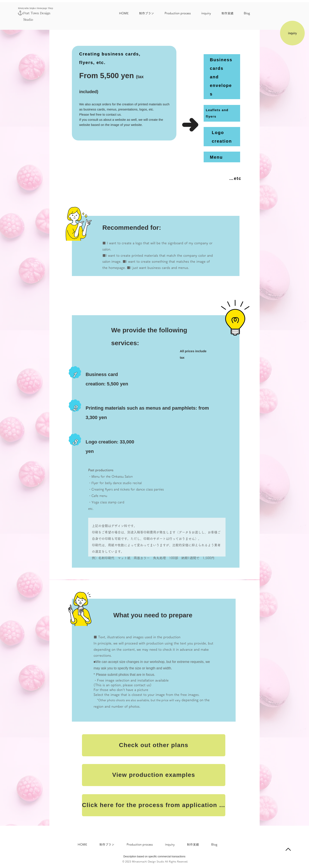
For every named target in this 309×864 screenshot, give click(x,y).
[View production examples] (153, 775)
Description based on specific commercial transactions (154, 856)
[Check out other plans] (153, 745)
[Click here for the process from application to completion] (153, 805)
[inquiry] (292, 33)
